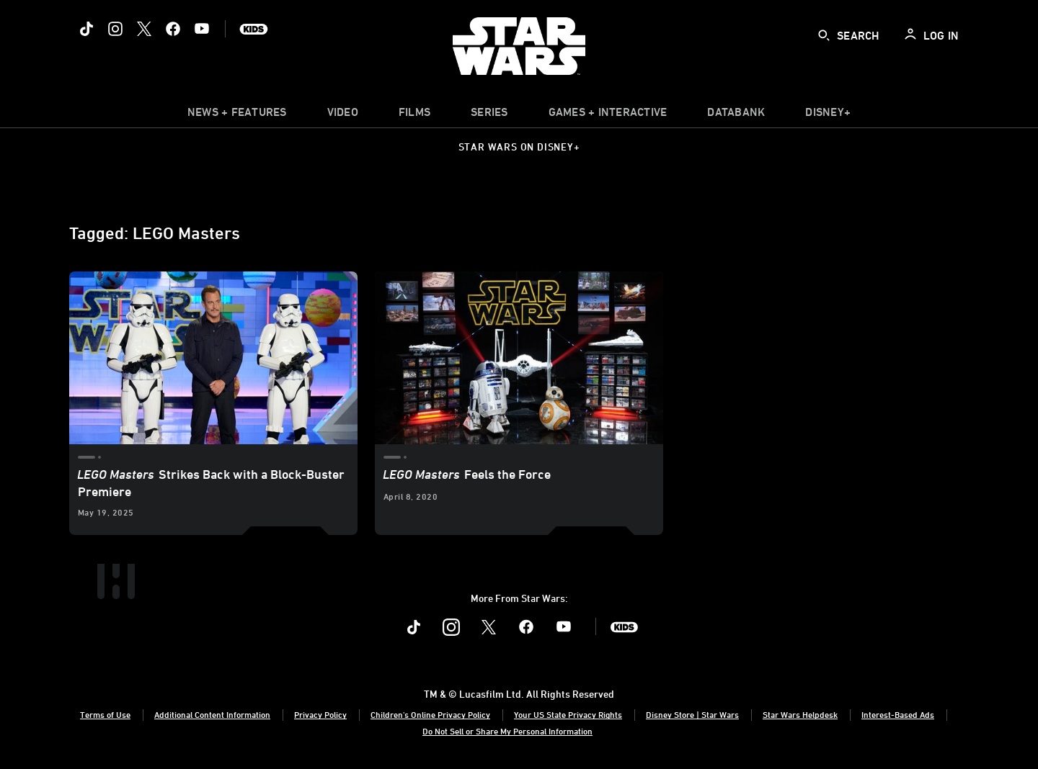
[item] (237, 115)
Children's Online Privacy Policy (430, 714)
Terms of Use (105, 714)
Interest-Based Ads (897, 714)
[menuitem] (342, 115)
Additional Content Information (212, 714)
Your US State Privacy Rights (568, 714)
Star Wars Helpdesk (800, 714)
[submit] (824, 35)
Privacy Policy (320, 714)
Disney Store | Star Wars (692, 714)
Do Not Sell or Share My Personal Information (507, 731)
